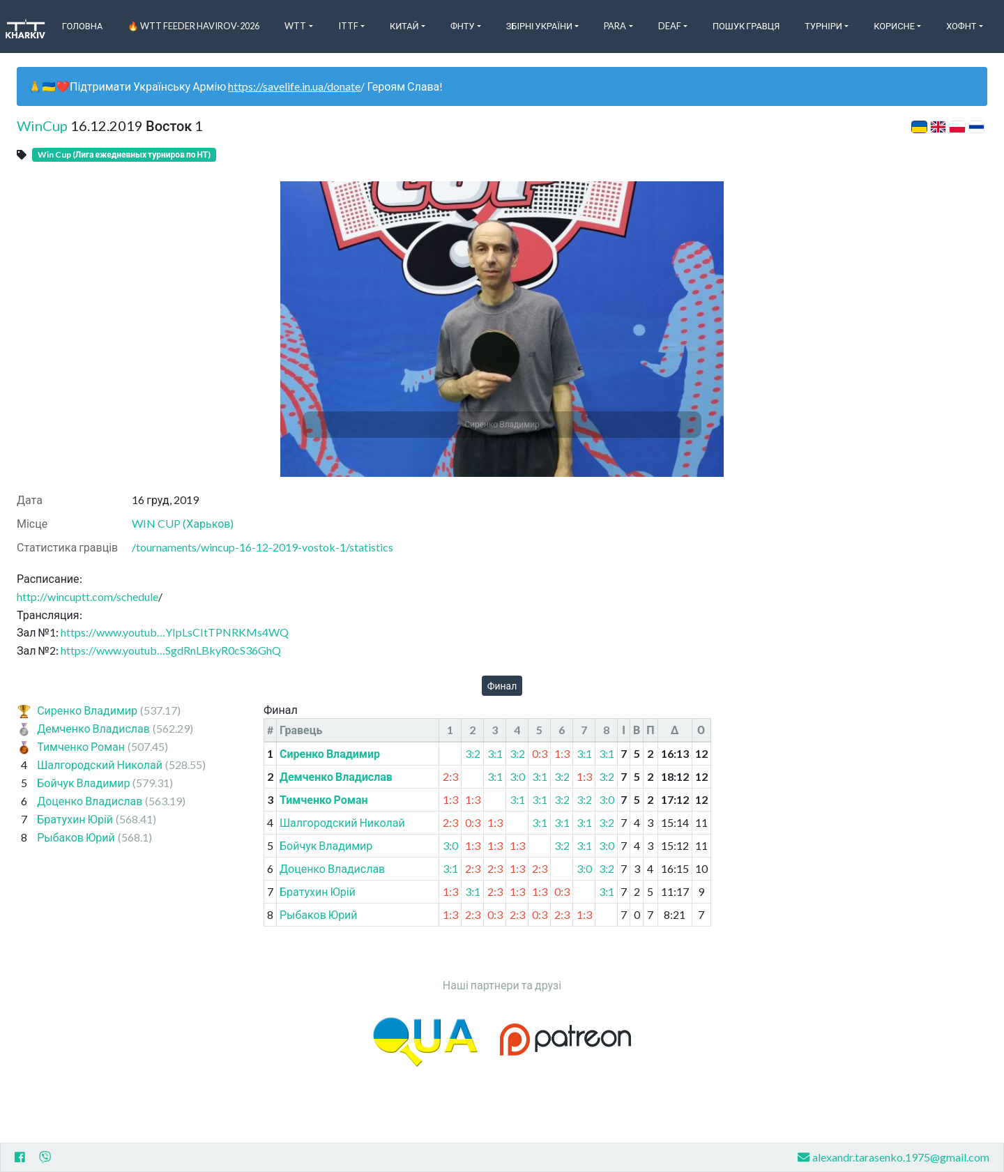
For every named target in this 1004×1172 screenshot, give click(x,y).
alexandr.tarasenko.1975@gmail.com (893, 1157)
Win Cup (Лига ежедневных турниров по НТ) (124, 154)
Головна (82, 25)
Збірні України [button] (539, 25)
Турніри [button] (823, 25)
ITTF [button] (348, 25)
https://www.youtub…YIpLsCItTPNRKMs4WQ (175, 632)
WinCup (42, 125)
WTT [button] (295, 25)
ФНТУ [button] (462, 25)
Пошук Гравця (746, 25)
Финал (502, 686)
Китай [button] (404, 25)
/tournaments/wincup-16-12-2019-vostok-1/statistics (262, 547)
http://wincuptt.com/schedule (87, 596)
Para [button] (615, 25)
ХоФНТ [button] (961, 25)
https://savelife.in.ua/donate (294, 86)
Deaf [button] (669, 25)
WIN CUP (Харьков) (183, 523)
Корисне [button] (894, 25)
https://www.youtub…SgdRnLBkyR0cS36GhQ (171, 650)
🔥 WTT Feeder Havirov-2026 (193, 25)
